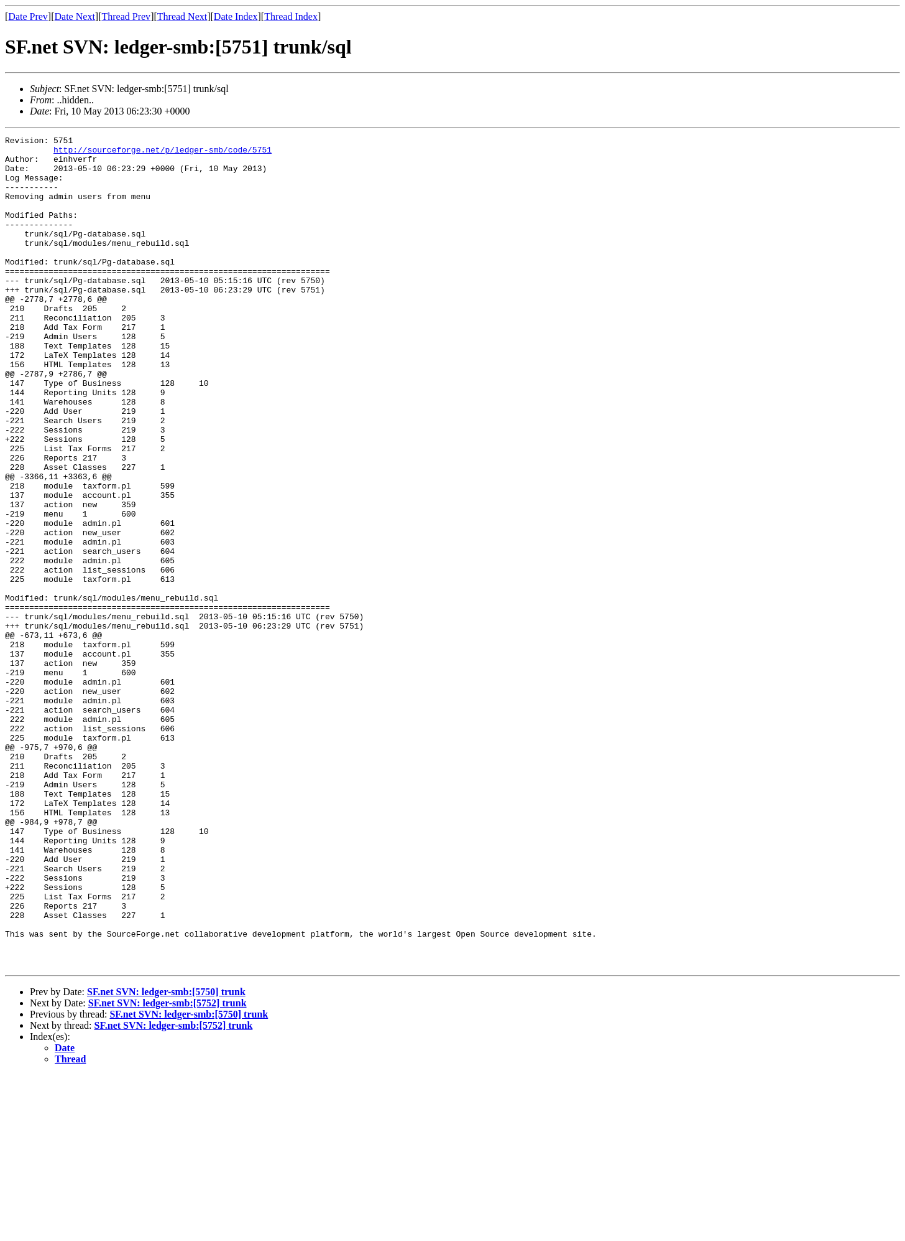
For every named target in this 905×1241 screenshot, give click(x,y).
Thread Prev (125, 16)
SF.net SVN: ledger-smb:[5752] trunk (167, 1169)
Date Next (75, 16)
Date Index (236, 16)
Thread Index (291, 16)
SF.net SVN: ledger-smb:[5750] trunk (166, 1158)
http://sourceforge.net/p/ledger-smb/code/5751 (162, 153)
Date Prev (28, 16)
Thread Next (182, 16)
